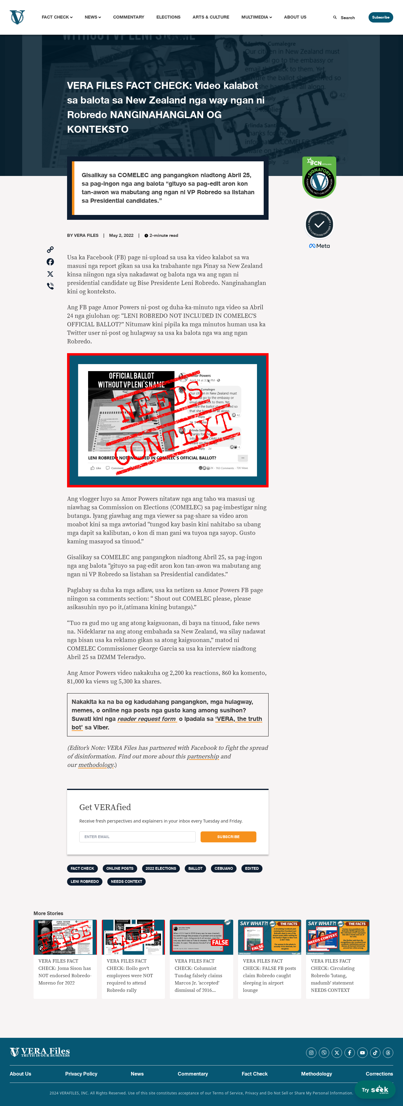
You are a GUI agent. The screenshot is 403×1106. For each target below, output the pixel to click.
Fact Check (55, 17)
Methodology (316, 1074)
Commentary (128, 17)
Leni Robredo (85, 882)
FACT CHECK (82, 868)
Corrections (379, 1074)
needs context (126, 882)
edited (252, 868)
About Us (295, 17)
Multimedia (254, 17)
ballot (195, 868)
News (91, 17)
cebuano (224, 868)
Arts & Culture (211, 17)
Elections (168, 17)
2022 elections (161, 868)
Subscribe (381, 17)
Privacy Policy (81, 1074)
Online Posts (120, 868)
